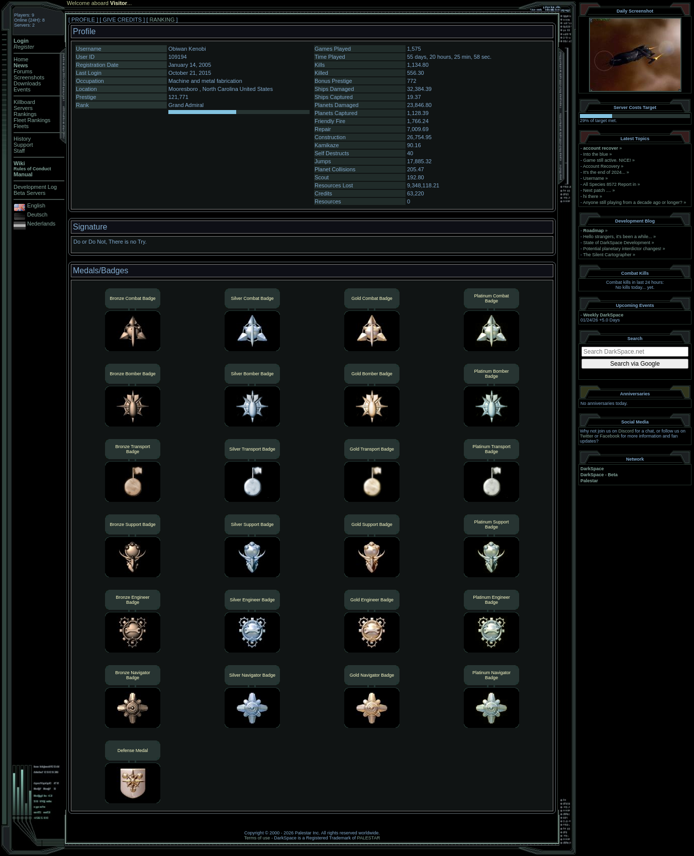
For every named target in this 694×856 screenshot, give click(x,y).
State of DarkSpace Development (617, 242)
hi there (591, 196)
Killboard (24, 102)
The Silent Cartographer (607, 254)
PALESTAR (368, 837)
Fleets (21, 126)
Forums (23, 71)
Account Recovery (601, 166)
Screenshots (29, 77)
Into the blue (596, 154)
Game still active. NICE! (608, 160)
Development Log (35, 187)
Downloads (27, 83)
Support (23, 145)
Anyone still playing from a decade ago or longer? (632, 202)
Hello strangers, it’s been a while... (617, 236)
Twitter (586, 436)
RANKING (161, 20)
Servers (23, 108)
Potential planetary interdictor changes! (622, 248)
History (22, 139)
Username (594, 178)
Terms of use (257, 837)
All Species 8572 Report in (609, 184)
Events (22, 89)
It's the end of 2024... (604, 172)
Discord (626, 431)
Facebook (610, 436)
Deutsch (37, 214)
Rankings (25, 114)
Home (21, 59)
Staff (19, 151)
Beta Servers (30, 193)
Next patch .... (597, 190)
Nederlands (41, 224)
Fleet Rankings (32, 120)
